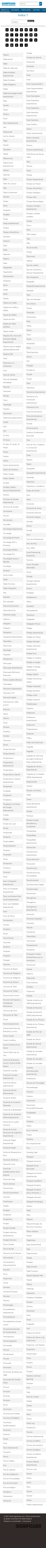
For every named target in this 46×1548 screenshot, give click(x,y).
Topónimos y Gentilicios (35, 486)
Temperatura (8, 758)
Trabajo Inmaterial (33, 686)
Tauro (5, 400)
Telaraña (6, 597)
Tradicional (30, 713)
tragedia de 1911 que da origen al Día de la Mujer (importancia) (34, 759)
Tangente (6, 210)
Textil (28, 75)
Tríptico (29, 1284)
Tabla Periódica (9, 80)
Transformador (32, 889)
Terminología (8, 1305)
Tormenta (30, 504)
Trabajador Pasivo (33, 624)
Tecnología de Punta (11, 538)
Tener (5, 877)
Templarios (7, 800)
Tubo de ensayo (32, 1397)
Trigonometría (31, 1253)
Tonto (28, 455)
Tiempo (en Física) (33, 184)
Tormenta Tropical (33, 517)
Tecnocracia (7, 520)
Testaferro (7, 1492)
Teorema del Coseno (11, 995)
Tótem (28, 602)
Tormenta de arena (33, 508)
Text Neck (30, 71)
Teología (6, 960)
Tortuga (29, 576)
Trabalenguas (31, 704)
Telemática (7, 641)
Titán (28, 321)
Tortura (29, 588)
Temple (6, 815)
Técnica (6, 495)
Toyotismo (30, 615)
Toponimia (30, 482)
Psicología (26, 10)
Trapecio (29, 974)
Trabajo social (31, 695)
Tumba (29, 1405)
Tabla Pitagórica (9, 84)
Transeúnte (30, 864)
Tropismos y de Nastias (35, 1345)
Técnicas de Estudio (11, 507)
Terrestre (6, 1391)
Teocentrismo (8, 938)
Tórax (28, 499)
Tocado (29, 374)
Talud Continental (10, 192)
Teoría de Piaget (9, 1148)
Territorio (6, 1400)
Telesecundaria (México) (12, 680)
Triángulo (29, 1157)
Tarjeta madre (8, 331)
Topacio (29, 460)
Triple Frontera (32, 1271)
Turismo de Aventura (34, 1445)
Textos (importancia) (34, 133)
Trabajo (29, 628)
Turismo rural (31, 1469)
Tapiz (5, 263)
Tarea (5, 285)
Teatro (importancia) (11, 465)
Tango (5, 219)
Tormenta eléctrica (33, 513)
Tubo (28, 1392)
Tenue (5, 934)
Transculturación (32, 859)
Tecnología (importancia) (12, 529)
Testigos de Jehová (33, 57)
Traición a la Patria (33, 790)
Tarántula (6, 281)
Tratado (29, 996)
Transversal (30, 965)
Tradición (29, 708)
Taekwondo (7, 132)
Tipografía (30, 282)
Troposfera (30, 1349)
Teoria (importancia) (11, 1024)
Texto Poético (31, 124)
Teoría (5, 1019)
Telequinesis (8, 659)
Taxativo (6, 409)
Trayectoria (30, 1100)
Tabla (5, 64)
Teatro (5, 461)
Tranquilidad (31, 835)
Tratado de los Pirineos (35, 1020)
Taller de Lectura (9, 184)
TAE (4, 127)
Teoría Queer (8, 1188)
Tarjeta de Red (9, 319)
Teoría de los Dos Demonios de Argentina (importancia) (12, 1132)
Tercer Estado (8, 1244)
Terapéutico (7, 1219)
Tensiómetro (8, 920)
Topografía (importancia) (35, 473)
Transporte (30, 950)
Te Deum (6, 440)
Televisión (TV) (8, 693)
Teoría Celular (8, 1036)
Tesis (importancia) (10, 1448)
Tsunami (29, 1383)
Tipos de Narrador (33, 299)
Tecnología (7, 533)
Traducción (30, 725)
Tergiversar (7, 1278)
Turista (29, 1474)
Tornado (29, 521)
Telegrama (7, 632)
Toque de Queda (32, 490)
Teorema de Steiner (11, 982)
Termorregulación (10, 1341)
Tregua (29, 1135)
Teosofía (6, 1197)
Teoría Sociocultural (10, 1193)
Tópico (28, 464)
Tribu (28, 1215)
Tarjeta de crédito (10, 303)
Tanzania (6, 237)
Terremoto (7, 1363)
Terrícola (6, 1396)
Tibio (28, 162)
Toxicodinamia (31, 610)
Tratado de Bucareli (34, 1008)
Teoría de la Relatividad (12, 1110)
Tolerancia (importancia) (35, 392)
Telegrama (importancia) (12, 637)
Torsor (28, 572)
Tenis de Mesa (8, 916)
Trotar (28, 1358)
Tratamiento (31, 1078)
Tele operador (8, 601)
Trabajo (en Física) (33, 637)
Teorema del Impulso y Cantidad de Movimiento (12, 1003)
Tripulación (30, 1293)
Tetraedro (30, 66)
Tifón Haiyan (31, 234)
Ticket (28, 170)
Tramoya (29, 816)
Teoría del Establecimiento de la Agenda (11, 1172)
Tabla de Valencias (10, 68)
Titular (28, 339)
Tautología (7, 404)
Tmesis (29, 357)
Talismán (6, 175)
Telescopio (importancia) (12, 668)
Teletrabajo (7, 684)
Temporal (6, 837)
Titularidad (30, 343)
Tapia (5, 250)
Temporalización (9, 846)
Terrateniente (8, 1354)
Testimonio (30, 62)
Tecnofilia (6, 524)
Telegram (6, 628)
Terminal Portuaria (10, 1292)
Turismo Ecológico (33, 1450)
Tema (5, 723)
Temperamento (9, 753)
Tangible (6, 214)
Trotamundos (31, 1354)
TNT (28, 361)
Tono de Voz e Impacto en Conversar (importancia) (35, 447)
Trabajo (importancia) (34, 633)
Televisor (6, 709)
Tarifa (5, 294)
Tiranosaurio (31, 317)
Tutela (28, 1482)
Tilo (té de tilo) (31, 247)
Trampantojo (31, 831)
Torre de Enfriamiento (34, 539)
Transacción (31, 847)
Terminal (6, 1287)
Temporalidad (8, 841)
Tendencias (7, 863)
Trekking (29, 1139)
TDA (5, 427)
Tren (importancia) (33, 1143)
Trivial (28, 1320)
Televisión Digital (9, 697)
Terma (5, 1283)
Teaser (5, 452)
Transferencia (31, 868)
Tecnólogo (7, 566)
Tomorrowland (32, 428)
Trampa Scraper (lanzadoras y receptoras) (32, 823)
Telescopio (7, 663)
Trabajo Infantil (32, 674)
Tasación (6, 387)
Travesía (29, 1092)
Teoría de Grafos (9, 1098)
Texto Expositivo (32, 108)
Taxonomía (7, 413)
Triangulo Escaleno (33, 1185)
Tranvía (29, 969)
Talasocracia (8, 158)
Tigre (28, 239)
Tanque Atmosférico (11, 232)
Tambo (5, 201)
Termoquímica (8, 1336)
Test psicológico (9, 1487)
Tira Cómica (31, 304)
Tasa (5, 370)
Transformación (32, 880)
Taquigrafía (7, 267)
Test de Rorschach (10, 1483)
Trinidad (29, 1262)
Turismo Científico (33, 1441)
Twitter (29, 1500)
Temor (5, 745)
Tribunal (29, 1219)
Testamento (7, 1496)
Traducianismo (32, 729)
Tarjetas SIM (8, 354)
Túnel (28, 1414)
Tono (28, 440)
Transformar (31, 893)
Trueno (29, 1367)
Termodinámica (9, 1317)
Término (6, 1300)
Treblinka (29, 1121)
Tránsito (29, 927)
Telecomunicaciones (11, 606)
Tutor (28, 1487)
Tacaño (6, 105)
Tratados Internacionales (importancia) (32, 1071)
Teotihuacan (8, 1201)
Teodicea (6, 947)
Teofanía (6, 951)
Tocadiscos (30, 370)
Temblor (6, 736)
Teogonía (6, 956)
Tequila (6, 1206)
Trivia (28, 1315)
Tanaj (5, 206)
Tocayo (29, 379)
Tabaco (6, 55)
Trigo (28, 1249)
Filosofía (15, 10)
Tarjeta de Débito (10, 315)
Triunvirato (30, 1311)
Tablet (5, 89)
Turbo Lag (30, 1423)
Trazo (28, 1117)
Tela (4, 593)
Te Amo (6, 435)
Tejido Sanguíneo (9, 588)
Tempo (5, 828)
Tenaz (5, 859)
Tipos (28, 295)
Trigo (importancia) (33, 1244)
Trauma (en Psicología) (35, 1083)
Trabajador (30, 619)
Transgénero (31, 898)
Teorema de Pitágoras (11, 973)
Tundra (29, 1410)
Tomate (29, 424)
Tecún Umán (8, 575)
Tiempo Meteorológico (35, 201)
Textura (29, 145)
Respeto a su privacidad (12, 1521)
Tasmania (7, 391)
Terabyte (6, 1210)
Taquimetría (7, 272)
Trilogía (29, 1258)
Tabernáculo (8, 59)
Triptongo (30, 1289)
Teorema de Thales (10, 991)
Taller (5, 179)
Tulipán (29, 1401)
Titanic (29, 326)
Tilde (28, 243)
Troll (28, 1328)
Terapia (6, 1223)
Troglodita (30, 1324)
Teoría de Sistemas (10, 1160)
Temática (6, 731)
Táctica (6, 114)
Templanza (7, 795)
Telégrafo (6, 623)
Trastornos (30, 991)
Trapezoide (30, 978)
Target (5, 290)
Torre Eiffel (30, 548)
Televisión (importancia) (12, 689)
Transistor (30, 923)
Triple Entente (31, 1267)
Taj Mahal (7, 149)
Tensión (6, 925)
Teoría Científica (9, 1040)
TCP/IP (5, 422)
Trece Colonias (32, 1130)
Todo (28, 383)
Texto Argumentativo (34, 84)
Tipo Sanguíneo (32, 277)
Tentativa (6, 929)
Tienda (29, 221)
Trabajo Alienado (32, 641)
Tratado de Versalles (34, 1059)
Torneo (29, 526)
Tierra (28, 225)
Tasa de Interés (9, 375)
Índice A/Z (5, 10)
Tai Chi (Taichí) (8, 136)
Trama (28, 799)
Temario (6, 727)
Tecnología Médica (10, 550)
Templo (6, 819)
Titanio (29, 330)
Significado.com (8, 3)
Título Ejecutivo (32, 352)
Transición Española (34, 919)
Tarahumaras (8, 276)
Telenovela (7, 646)
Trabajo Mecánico (33, 691)
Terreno (6, 1387)
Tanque (6, 228)
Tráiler (28, 795)
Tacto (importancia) (10, 123)
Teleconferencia (9, 610)
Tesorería (6, 1452)
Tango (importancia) (11, 223)
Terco (5, 1274)
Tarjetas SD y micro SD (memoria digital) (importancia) (12, 339)
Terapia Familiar (9, 1228)
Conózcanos (26, 1521)
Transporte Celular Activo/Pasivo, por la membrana (34, 957)
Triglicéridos (31, 1240)
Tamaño (6, 197)
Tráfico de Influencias (34, 742)
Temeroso (7, 740)
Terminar (6, 1296)
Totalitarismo (31, 597)
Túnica (28, 1419)
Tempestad (7, 786)
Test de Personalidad (11, 1478)
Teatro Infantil (8, 478)
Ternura (6, 1350)
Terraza (6, 1359)
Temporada (7, 832)
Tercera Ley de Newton (12, 1253)
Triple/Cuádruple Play (34, 1275)
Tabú (5, 101)
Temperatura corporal (11, 774)
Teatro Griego (8, 474)
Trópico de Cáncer (33, 1333)
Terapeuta (7, 1215)
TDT (4, 431)
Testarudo (7, 1501)
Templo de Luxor (9, 824)
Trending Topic (32, 1152)
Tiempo (29, 175)
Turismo (29, 1432)
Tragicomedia (31, 782)
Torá (28, 495)
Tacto (5, 118)
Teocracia (7, 942)
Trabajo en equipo (33, 662)
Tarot (5, 358)
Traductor (30, 734)
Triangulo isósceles (33, 1197)
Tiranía (29, 308)
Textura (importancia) (34, 150)
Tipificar (29, 261)
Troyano (29, 1362)
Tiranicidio (30, 312)
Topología (30, 477)
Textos (29, 129)
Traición (29, 786)
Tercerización (8, 1257)
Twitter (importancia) (34, 1504)
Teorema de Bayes (10, 969)
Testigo (29, 53)
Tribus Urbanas (32, 1231)
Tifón (28, 230)
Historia (36, 10)
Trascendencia (32, 982)
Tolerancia (30, 388)
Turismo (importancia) (34, 1436)
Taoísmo (6, 241)
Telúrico (6, 718)
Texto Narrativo (32, 120)
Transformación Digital (35, 884)
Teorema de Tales (10, 987)
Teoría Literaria (9, 1184)
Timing (29, 252)
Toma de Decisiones (34, 412)
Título (28, 348)
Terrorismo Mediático (11, 1418)
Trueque (29, 1371)
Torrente (29, 560)
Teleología (7, 650)
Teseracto (7, 1430)
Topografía (30, 468)
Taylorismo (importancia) (12, 418)
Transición (30, 914)
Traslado (29, 987)
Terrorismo (7, 1409)
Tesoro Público (8, 1461)
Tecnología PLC (9, 554)
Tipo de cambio (32, 265)
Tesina (5, 1439)
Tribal (28, 1210)
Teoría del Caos (9, 1164)
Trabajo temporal (33, 699)
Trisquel (29, 1302)
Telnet (5, 714)
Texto (28, 80)
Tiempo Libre (31, 197)
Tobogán (29, 365)
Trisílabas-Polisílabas (34, 1297)
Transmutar (30, 941)
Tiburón (29, 166)
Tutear (28, 1478)
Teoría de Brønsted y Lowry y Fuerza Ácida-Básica (12, 1063)
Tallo (5, 188)
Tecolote (6, 570)
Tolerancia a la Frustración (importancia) (32, 399)
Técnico (6, 516)
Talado (5, 154)
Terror (5, 1405)
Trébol (28, 1126)
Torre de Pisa (31, 543)
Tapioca (6, 259)
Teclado (6, 483)
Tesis (5, 1443)
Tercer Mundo (8, 1249)
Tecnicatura (7, 511)
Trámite (29, 811)
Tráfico (29, 738)
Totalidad (29, 593)
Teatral (5, 456)
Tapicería (6, 254)
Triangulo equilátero (34, 1181)
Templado (7, 791)
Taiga (5, 141)
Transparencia (31, 945)
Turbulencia (30, 1427)
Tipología (29, 290)
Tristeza (29, 1306)
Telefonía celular (9, 615)
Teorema (6, 964)
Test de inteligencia (10, 1474)
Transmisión (31, 936)
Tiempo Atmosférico (34, 188)
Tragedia (29, 747)
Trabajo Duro (31, 653)
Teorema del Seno (10, 1011)
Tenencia (6, 872)
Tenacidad (7, 855)
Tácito (5, 110)
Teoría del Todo (9, 1179)
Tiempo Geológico (33, 192)
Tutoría (29, 1491)
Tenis (5, 911)
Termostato (7, 1345)
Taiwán (6, 145)
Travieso (29, 1096)
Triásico (29, 1206)
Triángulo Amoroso (33, 1161)
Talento (6, 170)
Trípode (29, 1280)
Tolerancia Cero (32, 407)
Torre (28, 535)
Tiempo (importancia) (34, 179)
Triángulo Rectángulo (34, 1202)
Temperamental (9, 749)
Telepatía (6, 654)
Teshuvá (6, 1434)
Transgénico (31, 902)
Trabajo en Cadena (33, 658)
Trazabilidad (31, 1113)
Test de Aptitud (9, 1470)
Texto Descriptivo (33, 96)
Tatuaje (6, 396)
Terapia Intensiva (9, 1240)
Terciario (6, 1270)
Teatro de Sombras (10, 469)
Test (4, 1465)
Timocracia (30, 256)
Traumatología (32, 1087)
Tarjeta (5, 298)
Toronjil (29, 530)
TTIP (28, 1388)
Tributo (29, 1236)
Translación (30, 932)
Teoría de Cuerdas (10, 1070)
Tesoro (5, 1456)
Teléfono (6, 619)
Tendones (7, 868)
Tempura (6, 850)
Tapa (5, 245)
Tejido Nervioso (9, 584)
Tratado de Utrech (33, 1039)
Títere (28, 335)
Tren (28, 1148)
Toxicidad (30, 606)
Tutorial (29, 1496)
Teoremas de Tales (10, 1015)
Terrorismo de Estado (11, 1414)
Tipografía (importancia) (35, 286)
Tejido (5, 579)
